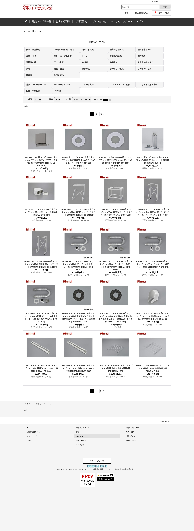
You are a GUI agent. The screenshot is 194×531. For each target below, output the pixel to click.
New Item (79, 436)
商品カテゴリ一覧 (82, 428)
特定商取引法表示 (132, 428)
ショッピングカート (34, 436)
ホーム (29, 428)
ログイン (126, 13)
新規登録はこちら (142, 13)
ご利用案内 (130, 432)
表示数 (30, 99)
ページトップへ (165, 421)
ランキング (80, 445)
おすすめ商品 (81, 440)
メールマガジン (131, 440)
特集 (77, 432)
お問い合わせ (131, 436)
